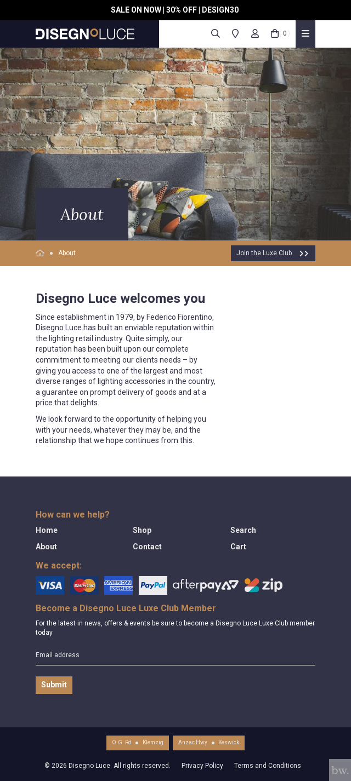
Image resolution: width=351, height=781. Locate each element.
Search (243, 530)
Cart (238, 546)
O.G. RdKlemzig (137, 742)
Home (47, 530)
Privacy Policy (202, 765)
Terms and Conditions (267, 765)
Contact (147, 546)
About (67, 253)
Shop (142, 530)
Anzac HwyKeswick (208, 742)
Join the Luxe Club (273, 253)
